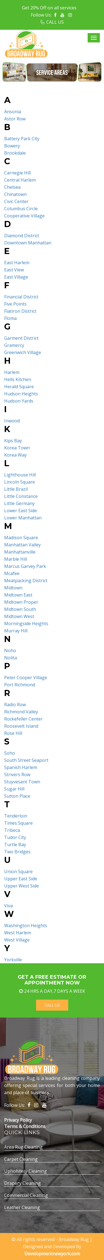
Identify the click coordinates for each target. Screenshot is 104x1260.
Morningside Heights (26, 623)
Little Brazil (16, 489)
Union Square (18, 871)
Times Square (18, 823)
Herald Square (19, 387)
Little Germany (19, 503)
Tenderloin (15, 816)
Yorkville (13, 960)
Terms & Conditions (24, 1126)
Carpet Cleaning (21, 1159)
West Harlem (17, 933)
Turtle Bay (15, 844)
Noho (10, 650)
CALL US (55, 22)
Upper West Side (21, 886)
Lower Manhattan (23, 518)
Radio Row (15, 705)
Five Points (15, 304)
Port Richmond (19, 685)
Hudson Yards (18, 401)
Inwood (12, 421)
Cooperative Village (24, 216)
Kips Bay (13, 441)
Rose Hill (13, 733)
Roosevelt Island (21, 726)
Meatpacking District (25, 581)
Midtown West (19, 616)
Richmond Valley (21, 712)
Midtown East (18, 595)
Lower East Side (20, 511)
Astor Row (15, 119)
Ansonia (12, 112)
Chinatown (15, 194)
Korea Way (15, 455)
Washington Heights (25, 925)
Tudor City (15, 837)
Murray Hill (15, 631)
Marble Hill (15, 559)
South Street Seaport (26, 760)
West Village (17, 940)
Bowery (12, 146)
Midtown (13, 588)
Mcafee (11, 573)
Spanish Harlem (20, 767)
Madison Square (21, 538)
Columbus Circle (21, 209)
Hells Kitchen (17, 379)
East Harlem (16, 263)
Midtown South (20, 609)
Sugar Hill (14, 789)
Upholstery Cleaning (25, 1171)
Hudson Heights (21, 394)
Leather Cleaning (22, 1207)
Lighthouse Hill (20, 475)
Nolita (10, 658)
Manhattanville (19, 552)
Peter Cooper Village (25, 677)
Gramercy (14, 345)
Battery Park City (21, 139)
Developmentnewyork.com (52, 1254)
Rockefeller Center (23, 719)
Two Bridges (17, 852)
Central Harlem (20, 180)
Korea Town (17, 448)
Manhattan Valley (22, 545)
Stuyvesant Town (22, 782)
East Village (16, 277)
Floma (10, 318)
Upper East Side (20, 879)
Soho (9, 753)
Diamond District (21, 236)
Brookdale (15, 153)
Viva (8, 906)
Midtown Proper (21, 602)
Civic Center (16, 201)
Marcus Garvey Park (25, 566)
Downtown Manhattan (27, 243)
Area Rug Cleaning (23, 1147)
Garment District (21, 338)
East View (14, 270)
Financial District (21, 297)
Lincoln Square (19, 482)
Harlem (11, 372)
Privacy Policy (18, 1120)
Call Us (52, 1005)
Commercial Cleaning (26, 1195)
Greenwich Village (22, 352)
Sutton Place (17, 796)
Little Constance (21, 496)
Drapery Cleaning (22, 1183)
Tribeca (12, 830)
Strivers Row (17, 774)
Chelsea (12, 187)
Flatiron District (20, 311)
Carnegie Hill (17, 173)
